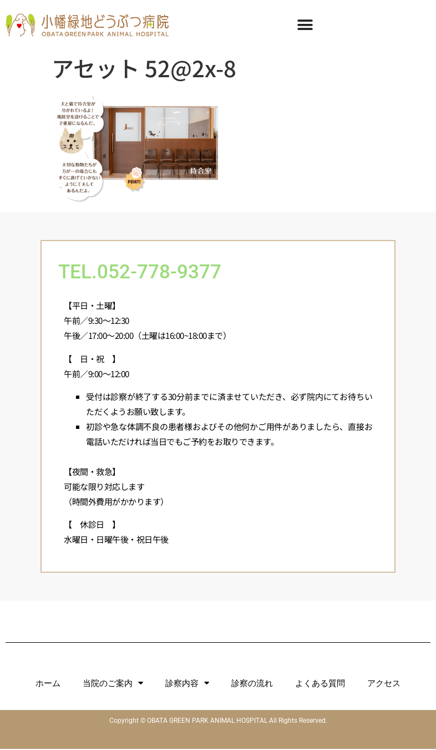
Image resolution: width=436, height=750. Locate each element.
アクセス (383, 684)
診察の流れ (252, 684)
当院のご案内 (113, 684)
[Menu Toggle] (305, 25)
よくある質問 (320, 684)
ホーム (48, 684)
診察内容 (187, 684)
